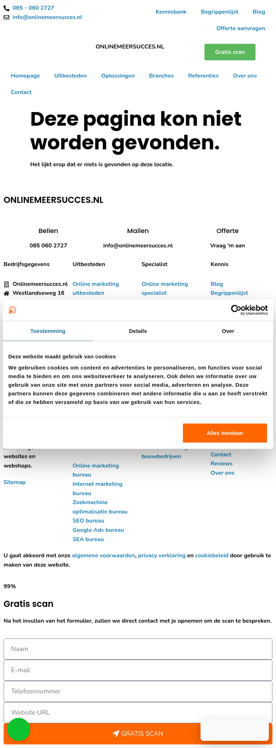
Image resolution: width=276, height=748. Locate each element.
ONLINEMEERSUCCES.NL (130, 47)
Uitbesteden (70, 76)
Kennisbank (171, 12)
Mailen (138, 230)
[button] (18, 729)
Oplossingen (118, 76)
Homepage (25, 76)
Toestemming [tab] (48, 330)
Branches (161, 76)
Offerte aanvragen (240, 28)
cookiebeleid (212, 555)
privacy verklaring (161, 555)
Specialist (154, 264)
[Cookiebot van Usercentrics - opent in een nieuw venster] (236, 310)
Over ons (245, 76)
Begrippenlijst (219, 12)
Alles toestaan (225, 433)
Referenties (203, 76)
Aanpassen (137, 433)
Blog (259, 12)
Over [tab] (228, 330)
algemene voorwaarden (103, 555)
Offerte (227, 230)
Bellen (48, 230)
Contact (21, 92)
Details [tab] (138, 330)
